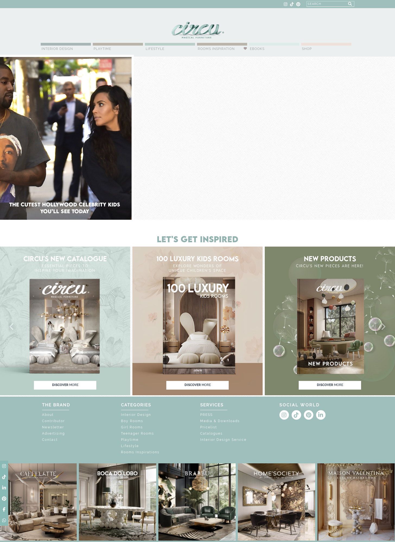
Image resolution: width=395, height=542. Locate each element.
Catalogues (211, 433)
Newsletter (53, 427)
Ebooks (257, 49)
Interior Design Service (223, 440)
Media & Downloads (220, 421)
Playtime (102, 49)
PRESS (206, 415)
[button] (11, 326)
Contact (50, 440)
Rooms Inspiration (216, 49)
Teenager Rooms (137, 433)
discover (65, 385)
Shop (307, 49)
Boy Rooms (132, 421)
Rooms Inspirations (140, 452)
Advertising (53, 433)
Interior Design (57, 49)
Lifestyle (155, 49)
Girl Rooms (132, 427)
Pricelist (208, 427)
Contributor (53, 421)
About (48, 415)
